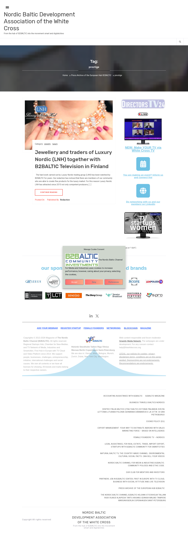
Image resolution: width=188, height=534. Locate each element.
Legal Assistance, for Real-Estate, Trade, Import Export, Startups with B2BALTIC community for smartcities (135, 445)
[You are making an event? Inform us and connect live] (143, 164)
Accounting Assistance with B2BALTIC (123, 396)
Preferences (114, 284)
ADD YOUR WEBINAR (47, 328)
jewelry (47, 144)
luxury (55, 144)
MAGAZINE (145, 328)
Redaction (65, 200)
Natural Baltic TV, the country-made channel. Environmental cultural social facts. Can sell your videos (132, 454)
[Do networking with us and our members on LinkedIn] (143, 191)
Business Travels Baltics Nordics (147, 402)
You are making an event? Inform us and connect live (143, 176)
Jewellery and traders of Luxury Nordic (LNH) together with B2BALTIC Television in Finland (73, 159)
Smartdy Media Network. (130, 341)
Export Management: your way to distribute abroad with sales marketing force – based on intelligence (131, 429)
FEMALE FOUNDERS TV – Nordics (149, 437)
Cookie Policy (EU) (155, 421)
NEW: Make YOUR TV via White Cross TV (143, 149)
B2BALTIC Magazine (155, 396)
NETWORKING (114, 328)
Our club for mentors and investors (145, 472)
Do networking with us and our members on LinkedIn (143, 203)
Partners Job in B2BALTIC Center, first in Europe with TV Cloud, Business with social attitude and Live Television (132, 480)
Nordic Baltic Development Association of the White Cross (39, 21)
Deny (94, 284)
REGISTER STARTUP (71, 328)
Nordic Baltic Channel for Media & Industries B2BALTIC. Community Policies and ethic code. (136, 464)
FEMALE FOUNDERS (94, 328)
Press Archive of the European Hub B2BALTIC (142, 488)
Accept (74, 284)
